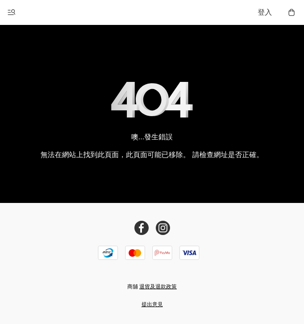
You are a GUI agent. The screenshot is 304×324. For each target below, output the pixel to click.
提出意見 (152, 304)
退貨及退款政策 (158, 287)
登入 (265, 12)
